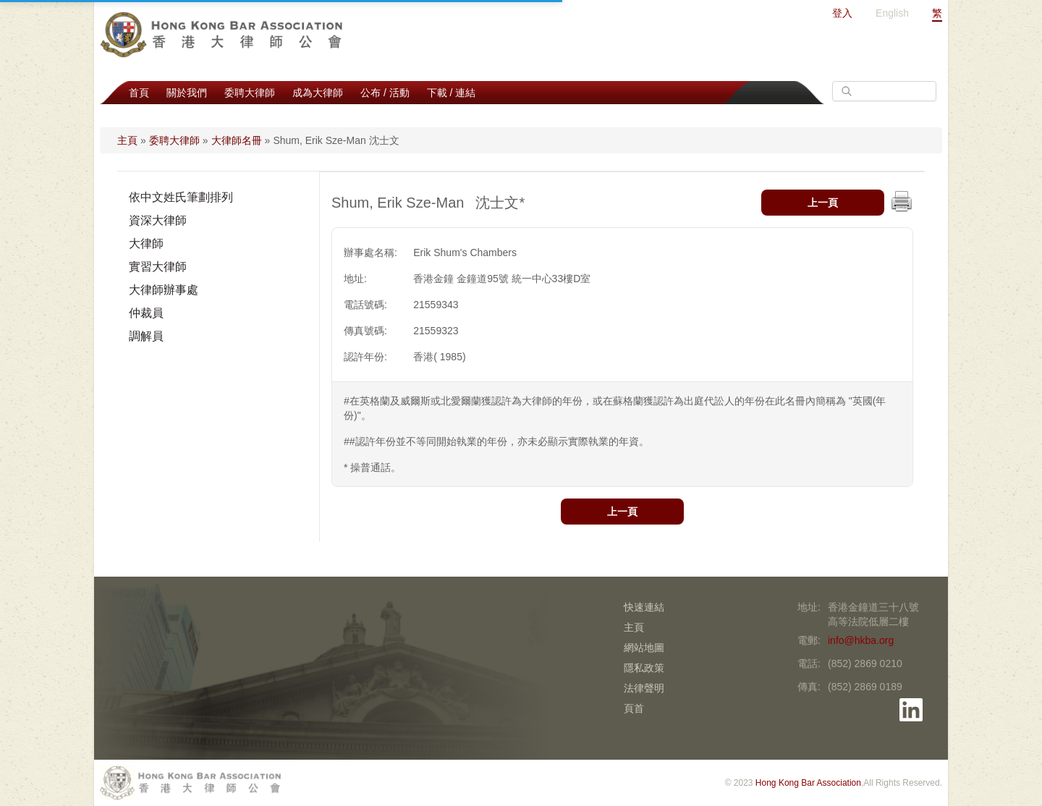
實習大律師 (158, 266)
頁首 (634, 708)
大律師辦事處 (163, 290)
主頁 (127, 140)
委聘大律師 (249, 92)
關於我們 (186, 92)
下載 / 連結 (451, 92)
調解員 (146, 336)
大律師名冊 (236, 140)
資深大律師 (158, 220)
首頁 (139, 92)
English (892, 13)
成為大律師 (317, 92)
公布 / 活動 (385, 92)
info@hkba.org (861, 640)
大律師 (146, 243)
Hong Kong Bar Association (808, 783)
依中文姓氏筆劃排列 (181, 197)
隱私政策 (644, 668)
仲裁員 (146, 313)
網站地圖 (644, 647)
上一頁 (823, 202)
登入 (842, 13)
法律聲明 (644, 688)
